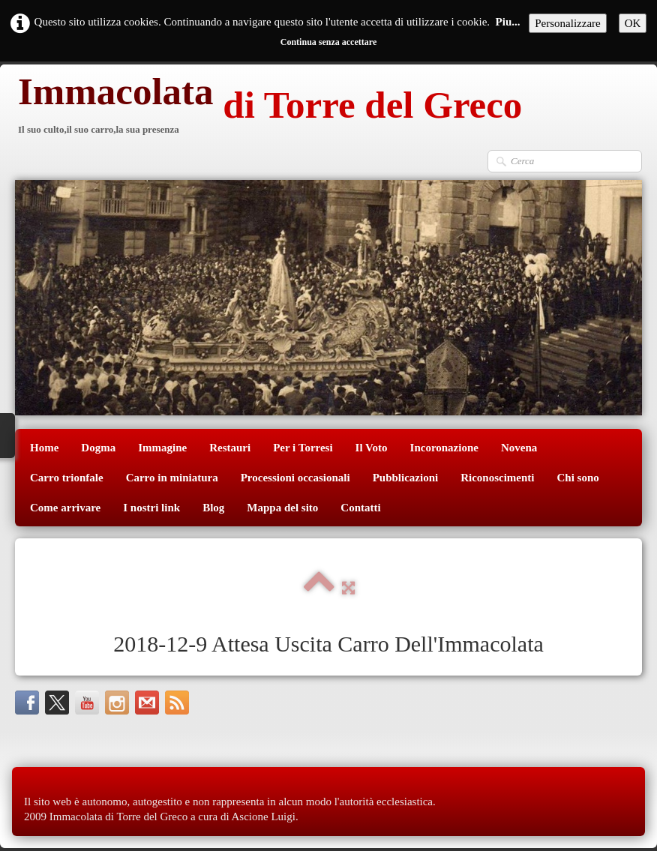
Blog (213, 508)
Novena (519, 448)
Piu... (508, 22)
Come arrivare (65, 508)
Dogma (98, 448)
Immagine (162, 448)
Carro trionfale (67, 478)
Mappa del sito (282, 508)
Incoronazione (444, 448)
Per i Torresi (302, 448)
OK (633, 23)
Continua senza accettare (328, 42)
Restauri (229, 448)
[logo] (268, 106)
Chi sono (578, 478)
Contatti (360, 508)
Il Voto (372, 448)
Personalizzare (567, 23)
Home (44, 448)
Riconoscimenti (497, 478)
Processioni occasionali (295, 478)
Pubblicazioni (406, 478)
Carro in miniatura (172, 478)
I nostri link (151, 508)
